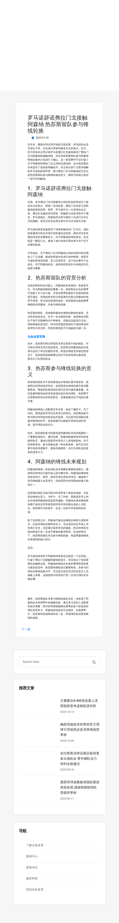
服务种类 (32, 878)
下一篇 (26, 629)
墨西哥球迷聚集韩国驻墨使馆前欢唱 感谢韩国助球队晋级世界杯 (79, 787)
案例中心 (32, 856)
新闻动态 (32, 867)
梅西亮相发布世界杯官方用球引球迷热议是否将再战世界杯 (79, 729)
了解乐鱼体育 (35, 845)
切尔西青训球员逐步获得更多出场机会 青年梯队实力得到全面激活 (79, 758)
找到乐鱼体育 (35, 889)
